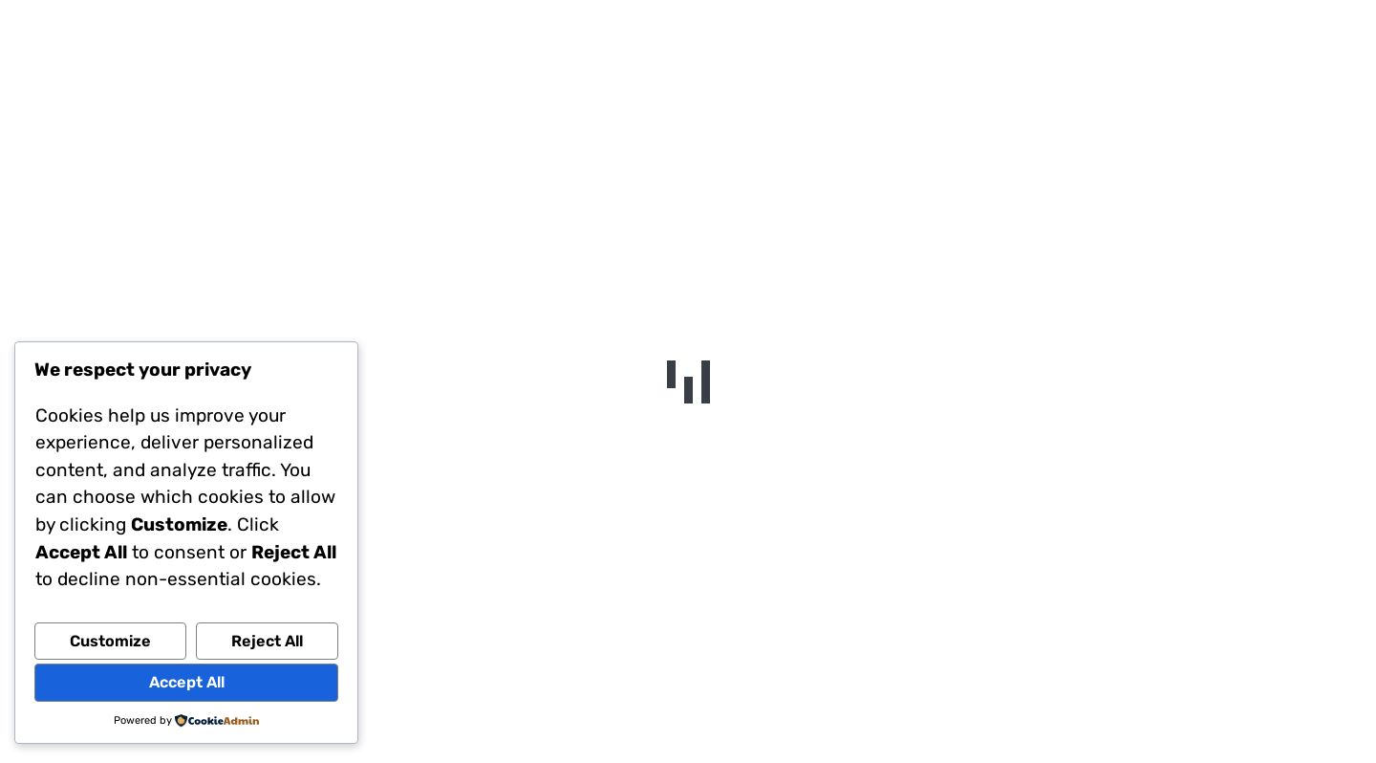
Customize (110, 641)
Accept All (187, 682)
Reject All (267, 641)
